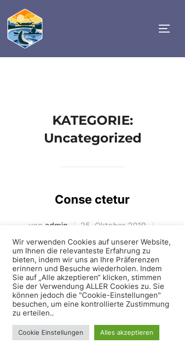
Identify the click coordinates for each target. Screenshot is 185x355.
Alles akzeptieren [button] (126, 332)
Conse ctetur (92, 199)
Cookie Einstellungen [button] (50, 332)
